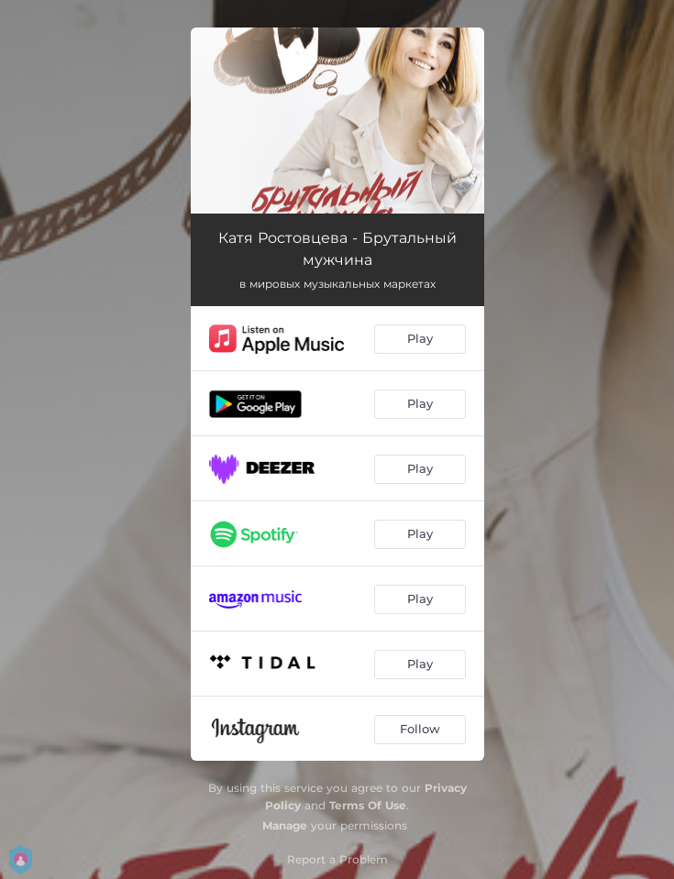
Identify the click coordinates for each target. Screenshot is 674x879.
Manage (284, 825)
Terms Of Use (367, 805)
